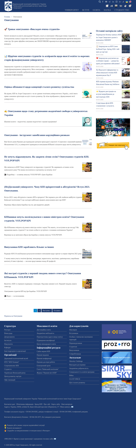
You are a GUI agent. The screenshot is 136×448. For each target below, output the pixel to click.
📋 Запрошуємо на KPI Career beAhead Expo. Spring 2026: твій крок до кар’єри (107, 49)
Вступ (85, 10)
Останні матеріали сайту (109, 31)
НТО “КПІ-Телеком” (11, 362)
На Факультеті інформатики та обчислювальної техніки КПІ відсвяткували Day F (107, 72)
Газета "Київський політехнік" (48, 369)
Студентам (73, 347)
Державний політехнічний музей (16, 358)
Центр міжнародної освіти (46, 344)
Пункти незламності (14, 428)
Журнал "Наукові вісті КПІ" (47, 373)
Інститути (7, 340)
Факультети (8, 344)
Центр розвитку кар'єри (12, 376)
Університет (72, 10)
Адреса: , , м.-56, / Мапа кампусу (37, 407)
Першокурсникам (75, 343)
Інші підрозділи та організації (15, 351)
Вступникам (73, 333)
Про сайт (47, 404)
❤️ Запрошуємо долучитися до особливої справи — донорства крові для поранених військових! (108, 61)
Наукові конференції (44, 358)
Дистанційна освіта (44, 330)
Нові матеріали (66, 404)
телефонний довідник (80, 412)
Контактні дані (9, 404)
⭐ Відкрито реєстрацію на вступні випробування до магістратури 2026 (106, 94)
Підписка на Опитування (13, 316)
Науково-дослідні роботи (46, 362)
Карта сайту (55, 404)
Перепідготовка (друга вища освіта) (50, 337)
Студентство (121, 10)
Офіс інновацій (9, 380)
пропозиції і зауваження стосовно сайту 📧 (40, 439)
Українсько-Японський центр (14, 373)
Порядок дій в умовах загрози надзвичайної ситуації (26, 425)
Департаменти (9, 337)
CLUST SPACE (74, 379)
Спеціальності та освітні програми (81, 372)
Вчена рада (8, 333)
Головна (7, 17)
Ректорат (7, 330)
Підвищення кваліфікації (46, 340)
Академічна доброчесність (78, 368)
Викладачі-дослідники (77, 365)
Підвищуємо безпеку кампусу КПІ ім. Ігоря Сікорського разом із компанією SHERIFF (108, 37)
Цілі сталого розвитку (77, 383)
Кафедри (7, 347)
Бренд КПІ (38, 404)
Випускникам (74, 350)
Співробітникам (75, 354)
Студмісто (8, 369)
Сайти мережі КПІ (43, 351)
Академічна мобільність (45, 333)
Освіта (96, 10)
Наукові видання (43, 355)
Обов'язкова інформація (24, 404)
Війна (71, 375)
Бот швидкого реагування (51, 417)
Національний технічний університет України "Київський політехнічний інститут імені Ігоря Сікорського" (30, 6)
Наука (107, 10)
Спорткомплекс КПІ (11, 366)
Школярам (73, 330)
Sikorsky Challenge (76, 361)
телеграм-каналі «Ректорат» (40, 431)
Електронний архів (43, 366)
